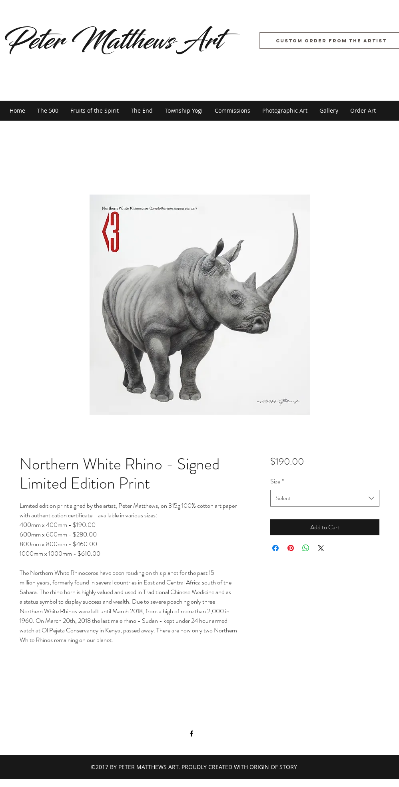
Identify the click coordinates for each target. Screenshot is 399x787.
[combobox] (324, 498)
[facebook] (192, 733)
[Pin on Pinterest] (290, 548)
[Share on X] (321, 548)
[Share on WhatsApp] (306, 548)
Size (277, 481)
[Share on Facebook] (275, 548)
